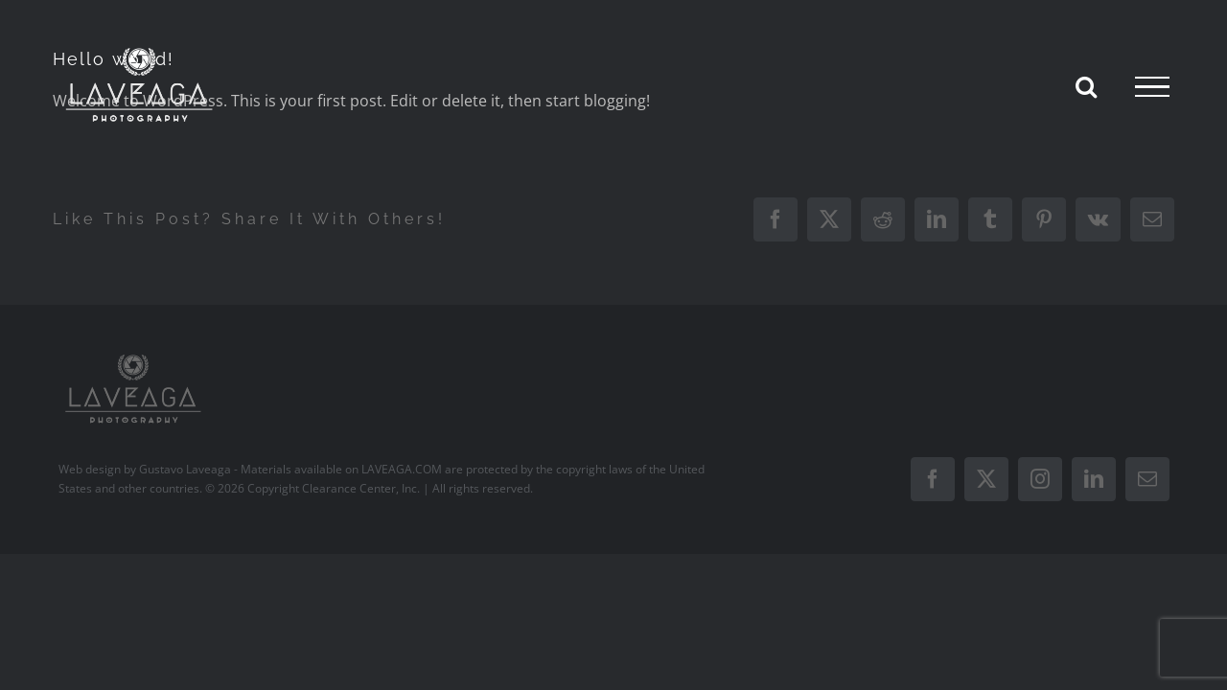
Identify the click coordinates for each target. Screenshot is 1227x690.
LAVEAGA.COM (401, 469)
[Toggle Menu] (1152, 87)
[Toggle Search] (1086, 86)
